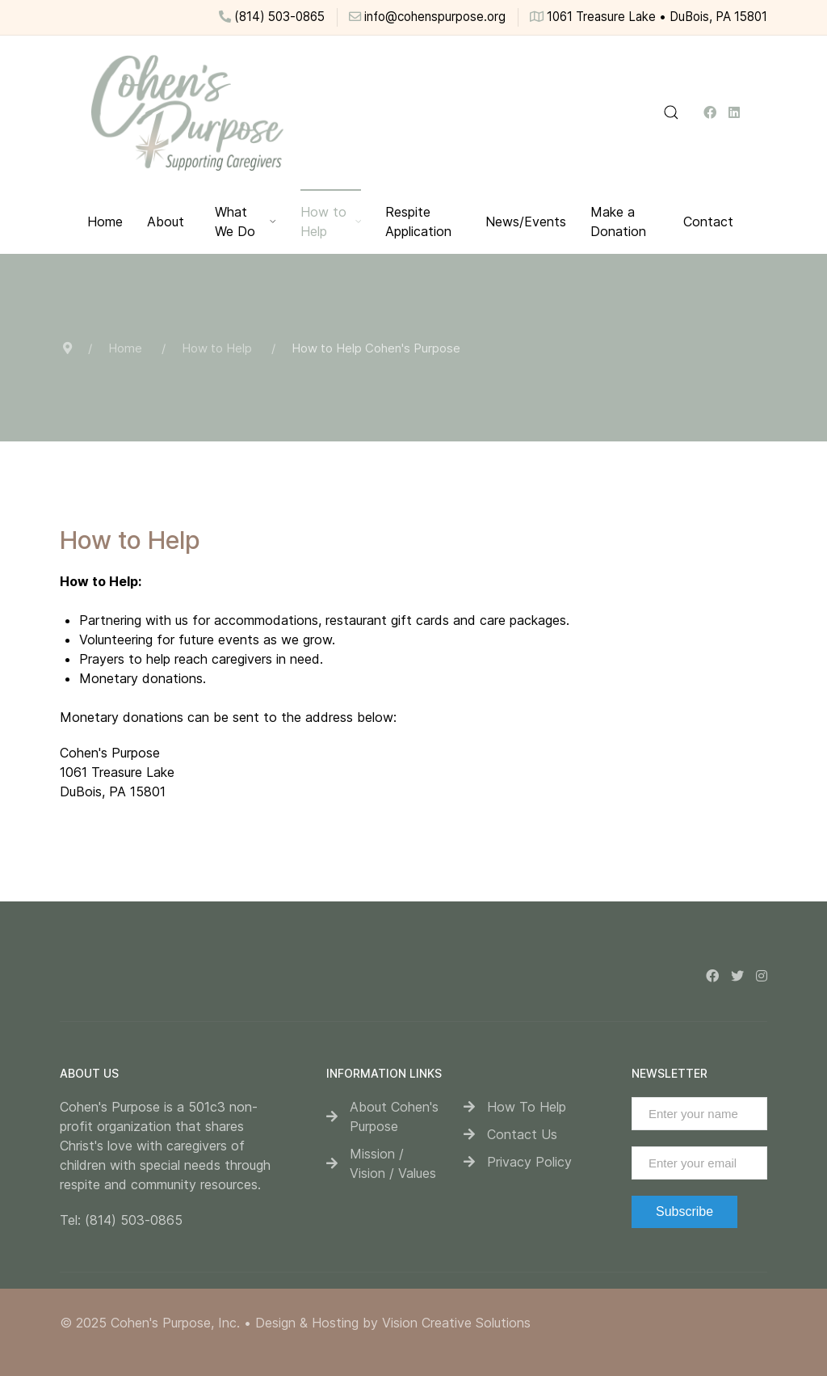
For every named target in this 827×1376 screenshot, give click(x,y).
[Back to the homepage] (185, 112)
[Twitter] (737, 976)
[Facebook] (709, 112)
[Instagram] (761, 976)
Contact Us (522, 1134)
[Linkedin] (734, 112)
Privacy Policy (529, 1162)
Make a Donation (618, 221)
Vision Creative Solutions (456, 1323)
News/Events (525, 221)
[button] (671, 112)
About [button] (165, 221)
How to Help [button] (331, 221)
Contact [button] (708, 221)
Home (105, 221)
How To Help (526, 1107)
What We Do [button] (245, 221)
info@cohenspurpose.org (427, 16)
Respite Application (418, 221)
